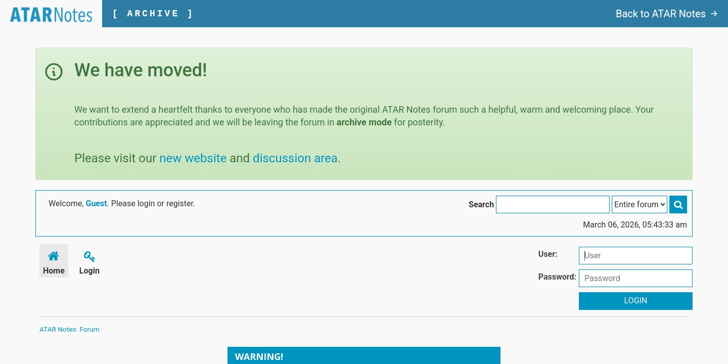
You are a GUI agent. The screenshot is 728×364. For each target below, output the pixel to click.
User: (548, 254)
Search (481, 204)
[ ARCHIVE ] (153, 14)
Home (54, 261)
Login (89, 261)
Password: (557, 277)
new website (192, 158)
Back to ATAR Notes (667, 14)
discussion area (295, 158)
